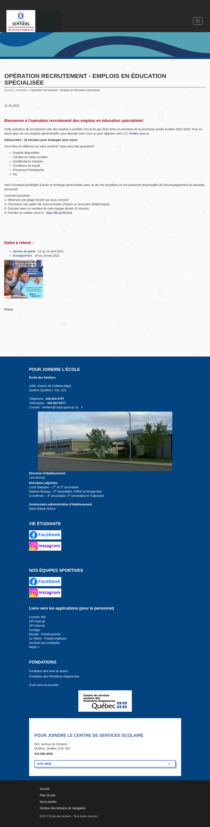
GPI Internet (37, 621)
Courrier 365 (37, 617)
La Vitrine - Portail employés (48, 638)
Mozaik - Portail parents (45, 634)
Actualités (22, 90)
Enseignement (23, 255)
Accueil (8, 90)
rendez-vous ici (139, 133)
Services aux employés (44, 642)
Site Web (44, 764)
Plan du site (47, 795)
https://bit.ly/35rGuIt (59, 212)
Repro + (34, 647)
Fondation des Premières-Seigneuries (54, 676)
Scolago (34, 630)
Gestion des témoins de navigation (63, 808)
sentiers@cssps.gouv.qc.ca (60, 407)
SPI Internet (37, 625)
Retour (8, 309)
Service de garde (24, 251)
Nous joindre (48, 801)
